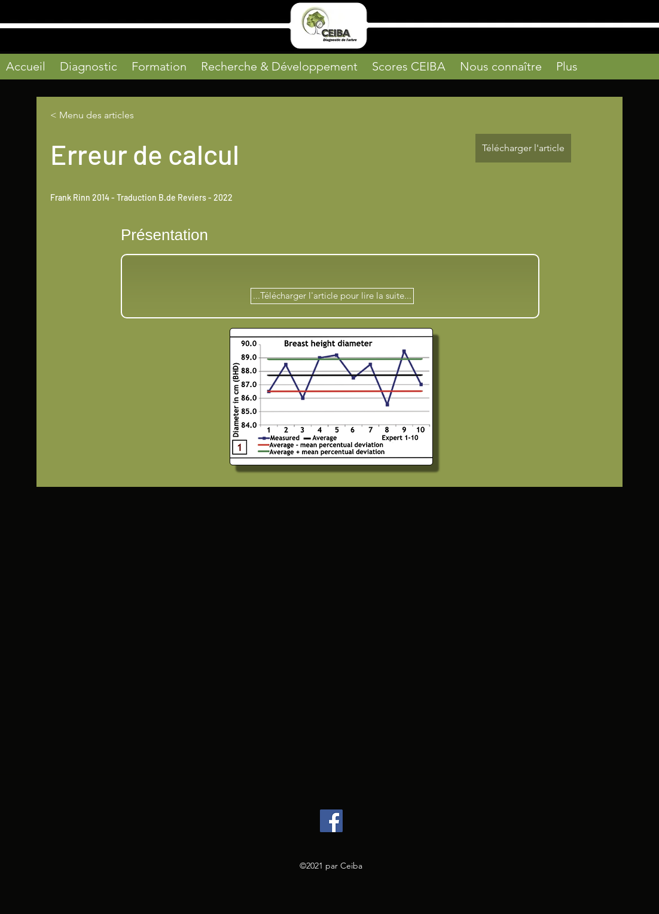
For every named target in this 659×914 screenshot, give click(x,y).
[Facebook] (331, 820)
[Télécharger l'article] (523, 148)
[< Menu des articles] (92, 116)
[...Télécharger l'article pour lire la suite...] (332, 296)
